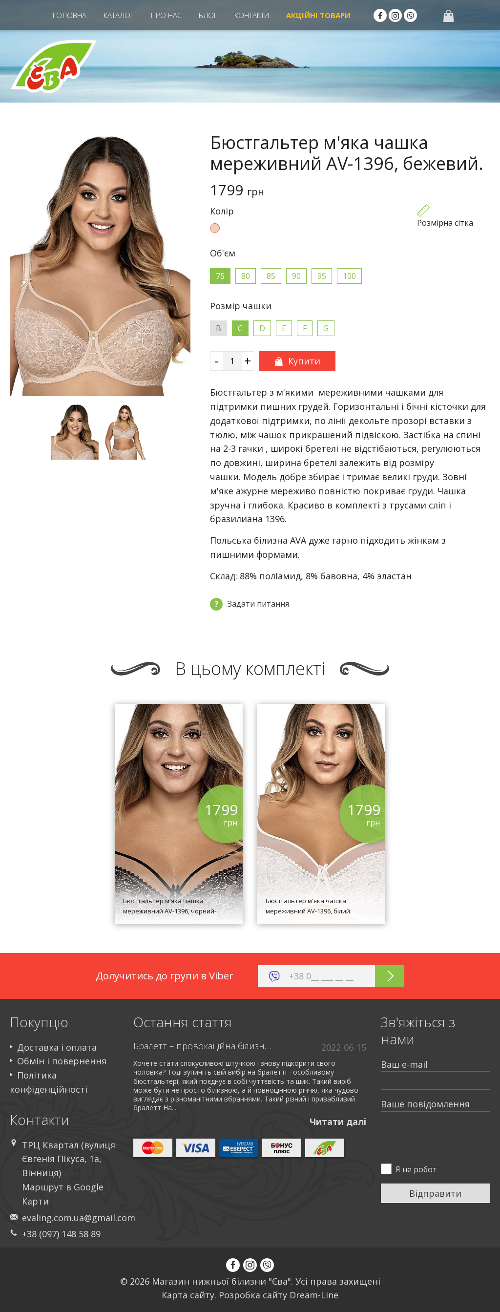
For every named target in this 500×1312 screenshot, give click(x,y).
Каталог (119, 15)
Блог (208, 15)
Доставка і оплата (57, 1047)
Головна (69, 15)
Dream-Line (314, 1295)
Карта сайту (188, 1295)
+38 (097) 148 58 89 (61, 1234)
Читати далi (338, 1121)
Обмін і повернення (61, 1061)
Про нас (166, 15)
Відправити (435, 1193)
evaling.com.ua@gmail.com (78, 1218)
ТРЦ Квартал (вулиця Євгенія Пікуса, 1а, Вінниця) (68, 1159)
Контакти (251, 15)
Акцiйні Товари (318, 15)
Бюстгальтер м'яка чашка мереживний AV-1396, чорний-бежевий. (169, 911)
